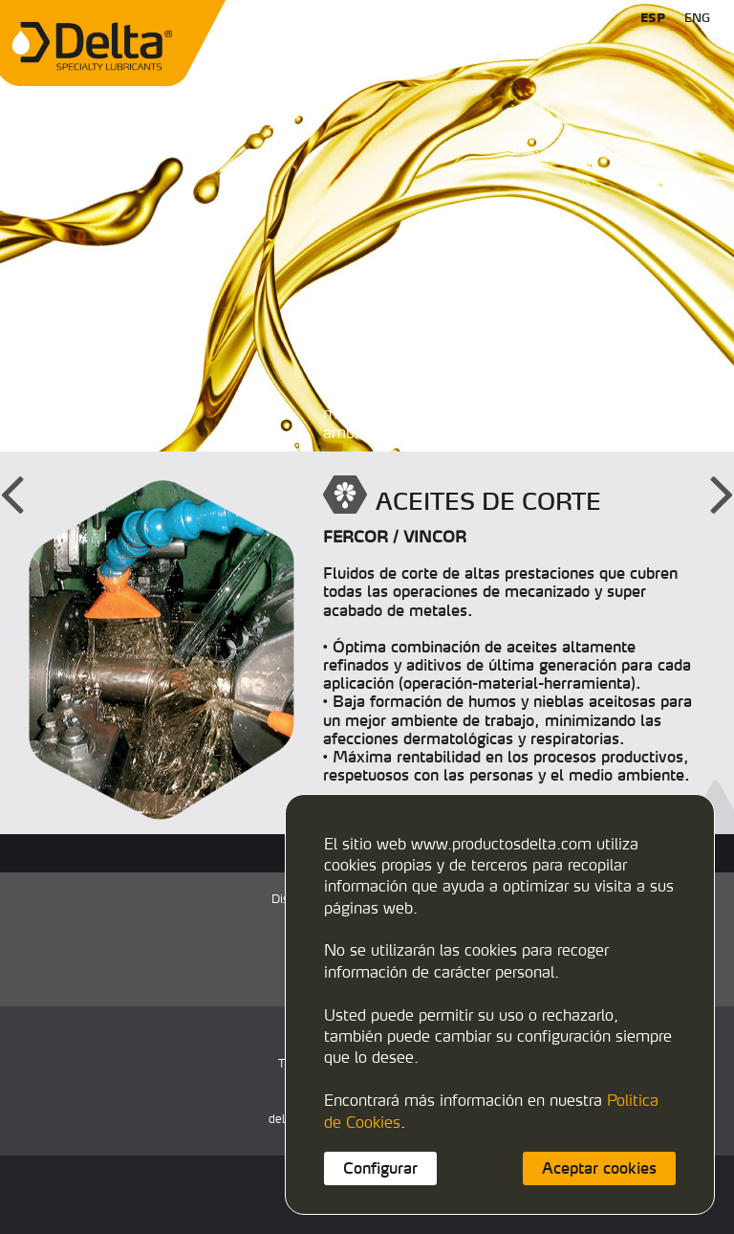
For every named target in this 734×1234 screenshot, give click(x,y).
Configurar (380, 1168)
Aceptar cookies (599, 1168)
